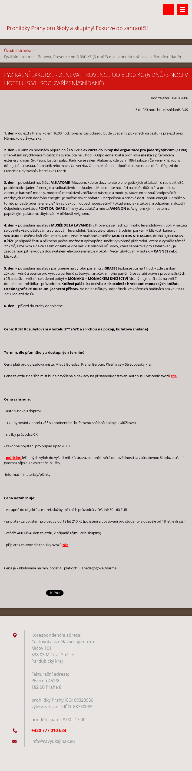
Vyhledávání (168, 9)
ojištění (14, 457)
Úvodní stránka (17, 50)
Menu (182, 9)
